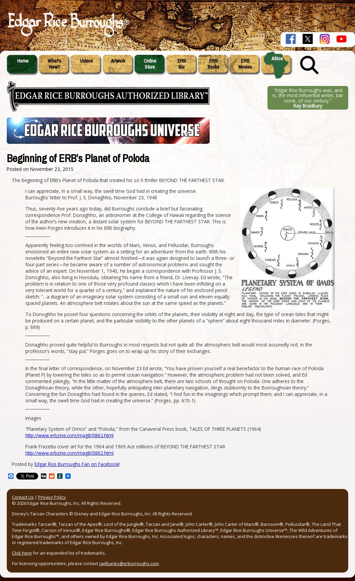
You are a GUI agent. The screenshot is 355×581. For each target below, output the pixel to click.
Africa (277, 58)
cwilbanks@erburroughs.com (129, 563)
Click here (22, 553)
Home (22, 61)
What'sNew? (54, 64)
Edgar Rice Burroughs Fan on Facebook (76, 464)
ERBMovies (245, 64)
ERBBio (182, 64)
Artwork (118, 61)
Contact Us (23, 497)
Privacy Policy (52, 497)
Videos (86, 61)
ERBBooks (213, 64)
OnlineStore (150, 64)
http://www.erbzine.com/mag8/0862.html (69, 435)
